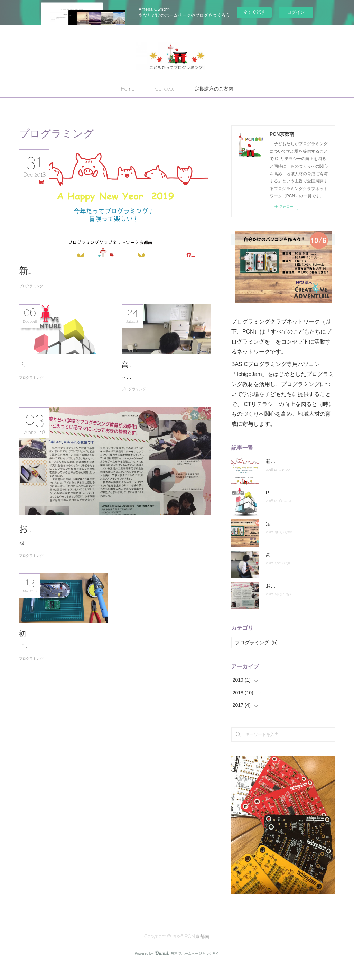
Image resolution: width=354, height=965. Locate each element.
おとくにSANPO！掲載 (66, 539)
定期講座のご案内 (214, 89)
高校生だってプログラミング (297, 555)
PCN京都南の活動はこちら (61, 364)
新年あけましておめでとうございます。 (102, 270)
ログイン (296, 12)
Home (127, 89)
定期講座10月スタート (290, 523)
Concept (164, 89)
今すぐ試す (254, 12)
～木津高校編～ (139, 388)
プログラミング (31, 286)
